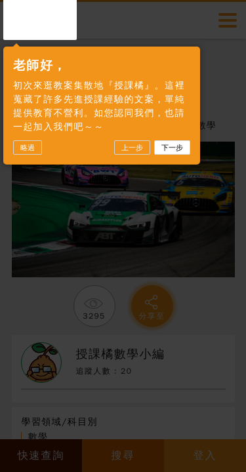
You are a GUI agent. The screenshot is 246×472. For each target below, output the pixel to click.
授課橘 (40, 19)
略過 (27, 147)
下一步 (172, 147)
